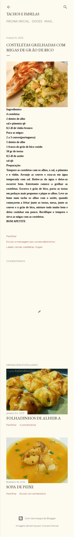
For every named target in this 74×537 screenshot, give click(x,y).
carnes (18, 246)
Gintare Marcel (50, 525)
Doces (37, 21)
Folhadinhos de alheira (33, 418)
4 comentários (28, 424)
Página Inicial (18, 21)
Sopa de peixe (20, 486)
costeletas (28, 246)
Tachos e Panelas (22, 14)
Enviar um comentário (33, 493)
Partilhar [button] (11, 236)
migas (38, 246)
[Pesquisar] (65, 6)
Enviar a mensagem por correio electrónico (30, 241)
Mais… (49, 21)
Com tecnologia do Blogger (37, 518)
